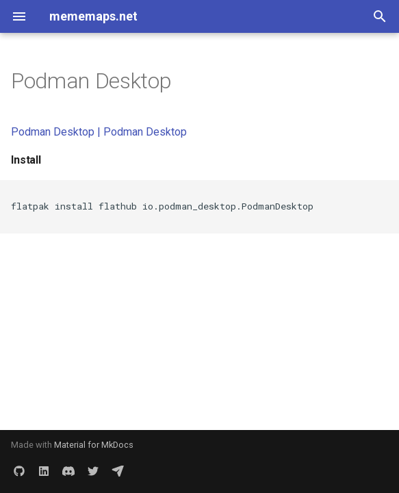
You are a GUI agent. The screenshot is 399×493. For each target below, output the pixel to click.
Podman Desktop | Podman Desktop (99, 131)
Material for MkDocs (93, 445)
